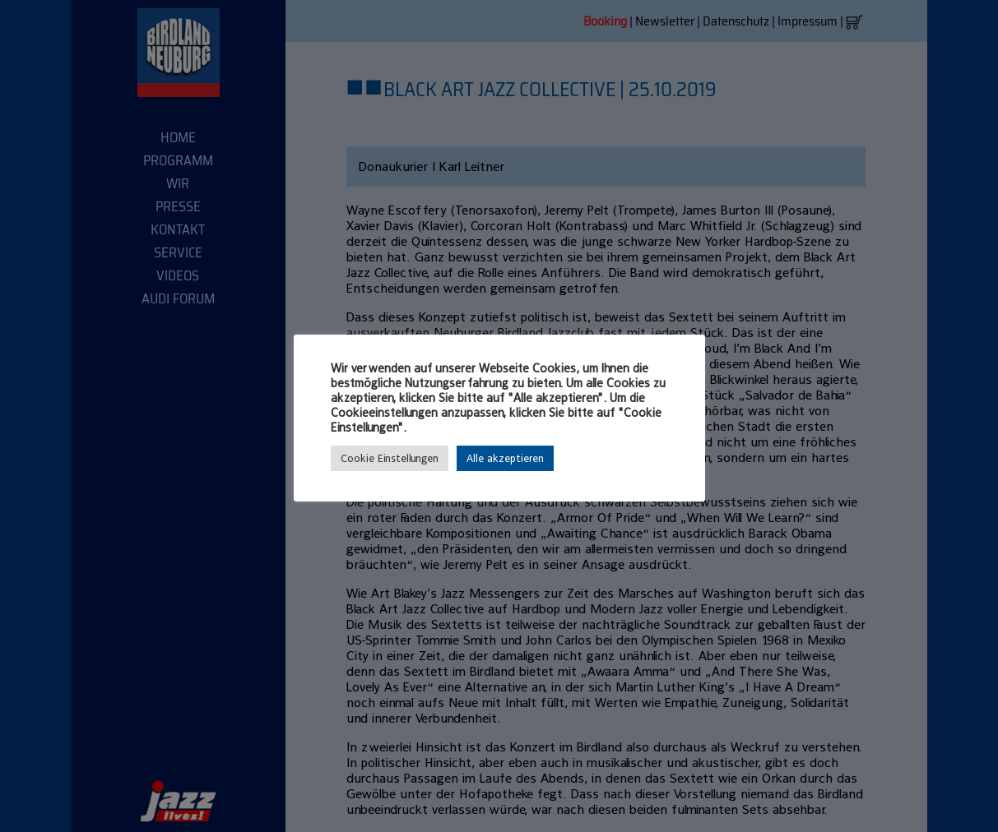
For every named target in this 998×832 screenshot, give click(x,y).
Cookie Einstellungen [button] (390, 458)
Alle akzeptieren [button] (505, 458)
